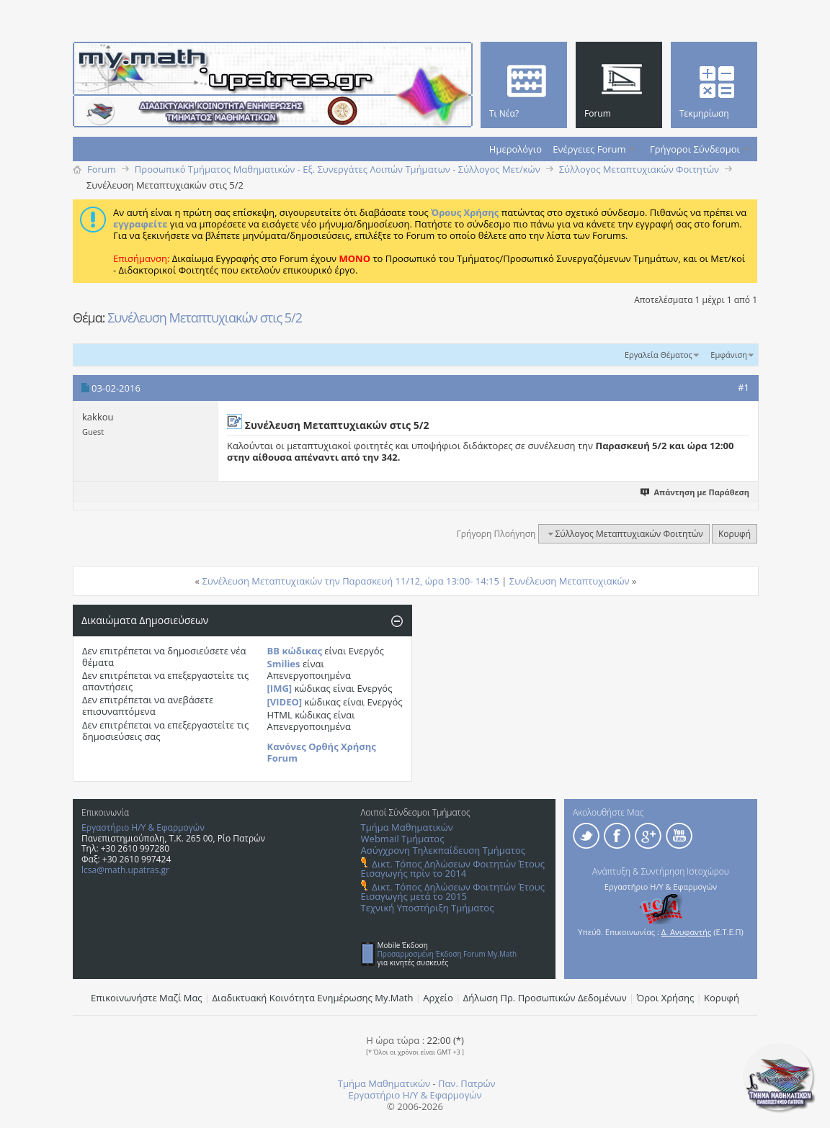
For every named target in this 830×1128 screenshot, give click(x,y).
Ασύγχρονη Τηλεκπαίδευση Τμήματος (443, 850)
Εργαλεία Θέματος (658, 354)
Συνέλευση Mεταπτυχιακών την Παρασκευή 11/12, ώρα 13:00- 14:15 (350, 580)
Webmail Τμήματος (403, 838)
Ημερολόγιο (515, 149)
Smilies (283, 663)
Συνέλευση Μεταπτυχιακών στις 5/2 (204, 317)
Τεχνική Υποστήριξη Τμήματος (427, 907)
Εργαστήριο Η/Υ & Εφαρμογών (143, 827)
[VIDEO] (285, 701)
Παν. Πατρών (467, 1083)
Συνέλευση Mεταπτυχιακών (569, 580)
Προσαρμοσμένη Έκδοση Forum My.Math (447, 954)
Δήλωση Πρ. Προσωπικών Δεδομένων (545, 997)
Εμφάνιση (728, 354)
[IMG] (280, 688)
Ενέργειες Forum (589, 149)
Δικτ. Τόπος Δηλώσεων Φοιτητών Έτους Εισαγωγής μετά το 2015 (453, 891)
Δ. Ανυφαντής (686, 931)
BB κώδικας (294, 650)
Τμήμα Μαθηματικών (407, 827)
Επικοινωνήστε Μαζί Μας (146, 997)
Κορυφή (734, 534)
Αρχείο (438, 997)
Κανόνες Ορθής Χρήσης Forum (321, 752)
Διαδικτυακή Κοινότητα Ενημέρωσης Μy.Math (313, 997)
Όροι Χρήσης (666, 997)
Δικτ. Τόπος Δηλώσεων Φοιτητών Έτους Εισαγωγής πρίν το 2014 (453, 868)
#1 (743, 387)
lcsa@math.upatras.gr (125, 870)
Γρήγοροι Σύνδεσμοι (695, 149)
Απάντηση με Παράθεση (701, 492)
